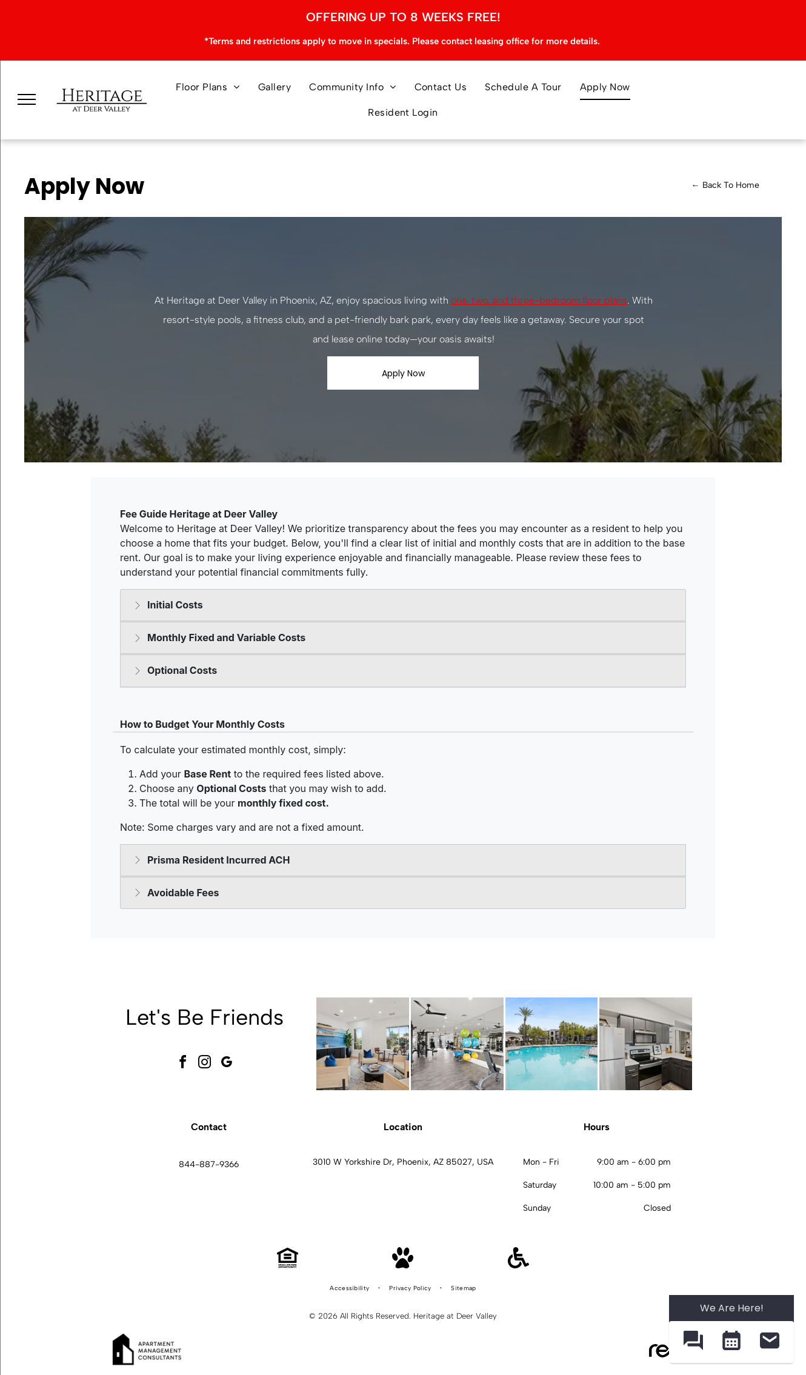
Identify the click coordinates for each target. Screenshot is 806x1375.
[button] (693, 1342)
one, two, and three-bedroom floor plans (539, 300)
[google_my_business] (226, 1064)
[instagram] (205, 1064)
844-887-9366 (209, 1164)
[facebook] (183, 1064)
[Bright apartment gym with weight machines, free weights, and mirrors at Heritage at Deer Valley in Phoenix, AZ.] (457, 1043)
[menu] (26, 99)
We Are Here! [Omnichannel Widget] (732, 1308)
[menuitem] (208, 87)
